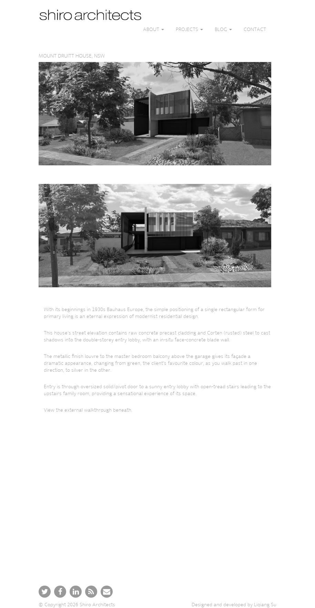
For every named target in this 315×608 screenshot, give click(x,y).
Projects (189, 29)
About (153, 29)
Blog (223, 29)
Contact (255, 29)
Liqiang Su (265, 604)
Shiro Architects (97, 604)
